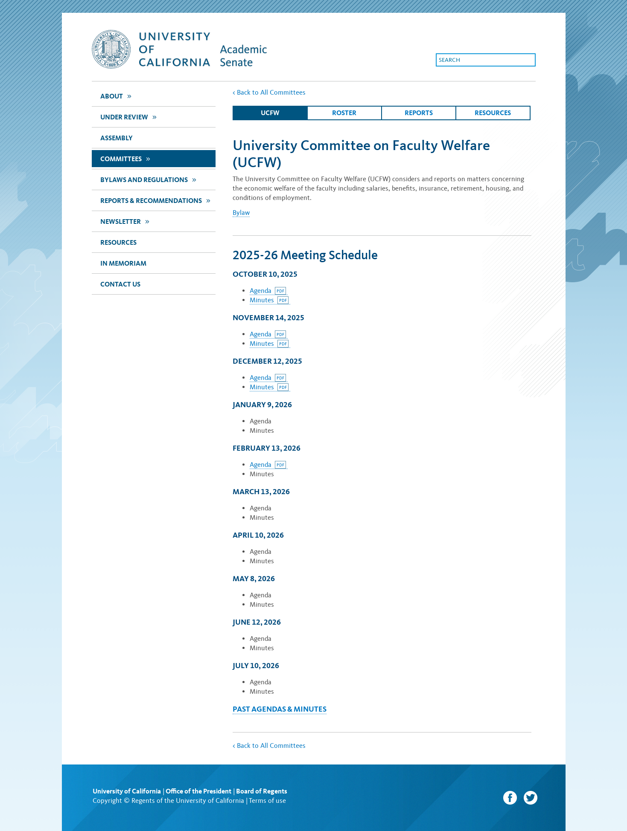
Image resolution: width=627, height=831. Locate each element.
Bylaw (241, 212)
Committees (126, 158)
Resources (118, 242)
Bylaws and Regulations (149, 179)
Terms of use (267, 800)
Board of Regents (261, 791)
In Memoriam (123, 263)
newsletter (126, 221)
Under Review (129, 116)
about (117, 95)
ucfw (270, 113)
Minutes (269, 300)
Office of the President (198, 791)
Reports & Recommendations (156, 200)
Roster (344, 113)
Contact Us (120, 284)
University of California (127, 791)
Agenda (268, 291)
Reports (419, 113)
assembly (116, 138)
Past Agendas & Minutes (280, 709)
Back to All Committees (269, 92)
